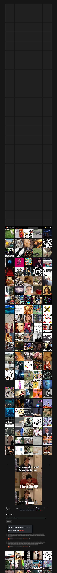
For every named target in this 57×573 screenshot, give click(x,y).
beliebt (20, 2)
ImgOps (38, 282)
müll (23, 2)
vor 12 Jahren (23, 282)
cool (21, 284)
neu (17, 2)
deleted (29, 282)
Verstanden (52, 570)
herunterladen (47, 282)
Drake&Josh (29, 284)
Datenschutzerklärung (38, 571)
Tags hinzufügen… (39, 284)
